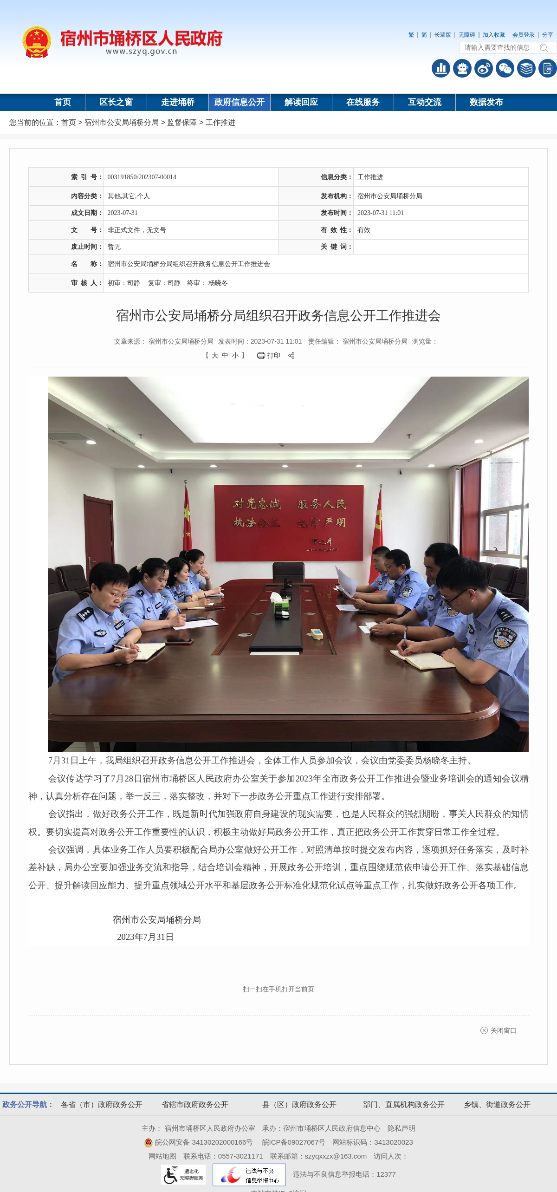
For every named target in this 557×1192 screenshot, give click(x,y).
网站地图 (162, 1156)
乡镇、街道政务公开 (497, 1104)
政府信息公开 (239, 102)
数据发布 (486, 102)
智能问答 (462, 68)
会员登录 (523, 35)
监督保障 (182, 122)
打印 (273, 355)
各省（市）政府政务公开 (101, 1104)
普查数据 (441, 68)
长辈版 (442, 35)
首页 (62, 102)
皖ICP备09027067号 (294, 1142)
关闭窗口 (504, 1030)
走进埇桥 (177, 102)
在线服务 (363, 102)
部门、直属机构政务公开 (404, 1104)
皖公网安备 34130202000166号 (198, 1142)
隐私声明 (401, 1128)
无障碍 (467, 35)
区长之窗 (116, 102)
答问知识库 (526, 68)
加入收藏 (494, 35)
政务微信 (505, 68)
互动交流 (424, 102)
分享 (547, 35)
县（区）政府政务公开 (299, 1104)
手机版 (547, 68)
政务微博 (483, 68)
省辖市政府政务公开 (195, 1104)
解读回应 (301, 102)
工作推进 (220, 122)
